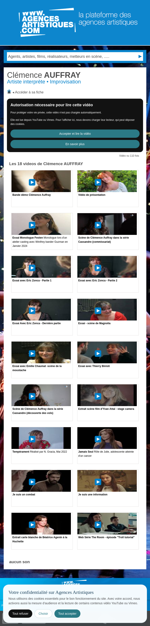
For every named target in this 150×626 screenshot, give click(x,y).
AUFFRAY (43, 75)
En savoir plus (75, 144)
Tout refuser (20, 613)
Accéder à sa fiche (29, 92)
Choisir (43, 613)
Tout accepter (67, 613)
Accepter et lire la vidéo (75, 133)
